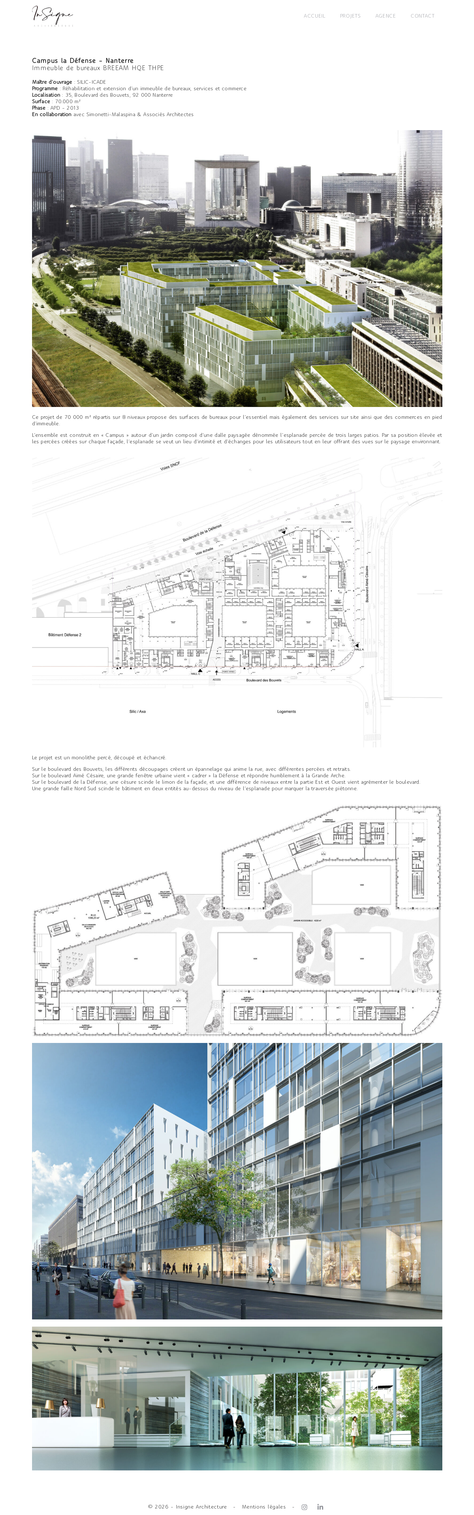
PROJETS (350, 16)
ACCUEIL (315, 16)
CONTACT (423, 16)
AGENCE (385, 16)
